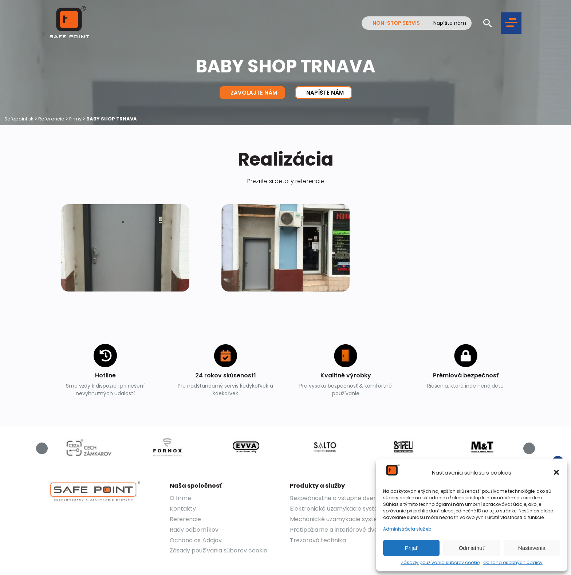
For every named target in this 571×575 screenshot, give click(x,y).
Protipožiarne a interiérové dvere (337, 530)
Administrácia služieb (407, 529)
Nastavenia (532, 548)
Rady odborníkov (194, 530)
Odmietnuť (472, 548)
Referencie (51, 118)
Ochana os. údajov (196, 540)
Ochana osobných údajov (513, 563)
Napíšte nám (449, 23)
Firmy (75, 118)
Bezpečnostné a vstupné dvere (334, 498)
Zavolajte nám (252, 92)
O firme (180, 498)
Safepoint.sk (19, 118)
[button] (556, 472)
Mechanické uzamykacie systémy (338, 519)
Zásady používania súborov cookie (440, 563)
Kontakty (183, 508)
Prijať (411, 548)
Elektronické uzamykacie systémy (338, 508)
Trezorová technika (318, 540)
